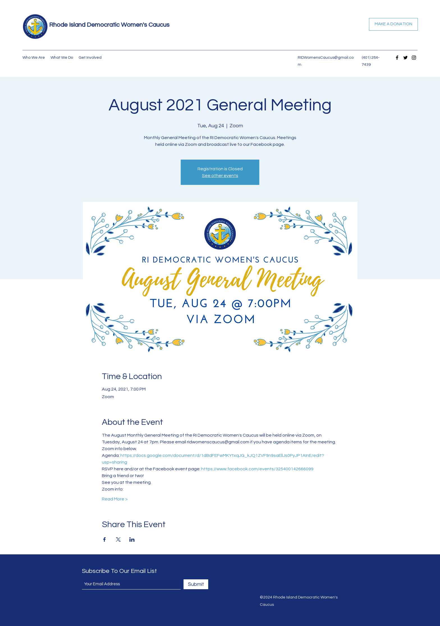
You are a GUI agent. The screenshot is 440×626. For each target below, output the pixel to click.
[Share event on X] (118, 539)
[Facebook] (397, 57)
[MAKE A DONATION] (393, 24)
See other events (220, 175)
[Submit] (196, 584)
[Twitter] (405, 57)
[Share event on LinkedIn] (132, 539)
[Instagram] (414, 57)
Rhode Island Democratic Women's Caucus (109, 25)
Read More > (115, 499)
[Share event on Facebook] (104, 539)
